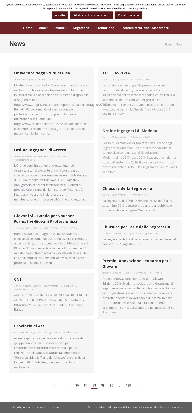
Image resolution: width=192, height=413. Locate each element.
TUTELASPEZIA (116, 73)
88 (94, 385)
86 (77, 385)
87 (85, 385)
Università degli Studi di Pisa (42, 73)
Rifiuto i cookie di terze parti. (91, 15)
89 (103, 385)
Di (30, 79)
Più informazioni (128, 15)
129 (128, 385)
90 (111, 385)
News (17, 79)
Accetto (60, 15)
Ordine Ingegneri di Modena (129, 130)
